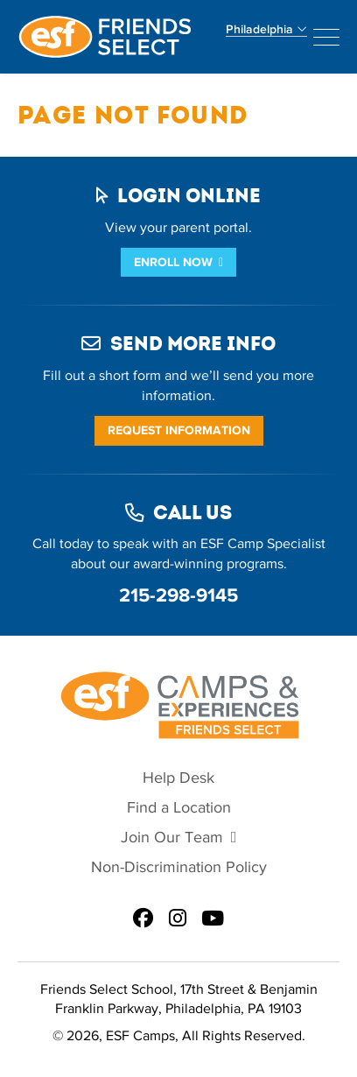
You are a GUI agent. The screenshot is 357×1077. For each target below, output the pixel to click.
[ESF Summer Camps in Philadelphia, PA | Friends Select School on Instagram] (177, 919)
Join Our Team (172, 837)
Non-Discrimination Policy (179, 867)
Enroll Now (173, 262)
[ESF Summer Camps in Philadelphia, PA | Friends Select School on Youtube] (212, 919)
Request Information (179, 430)
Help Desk (178, 778)
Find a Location (179, 807)
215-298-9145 (178, 595)
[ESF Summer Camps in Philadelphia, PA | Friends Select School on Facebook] (143, 919)
